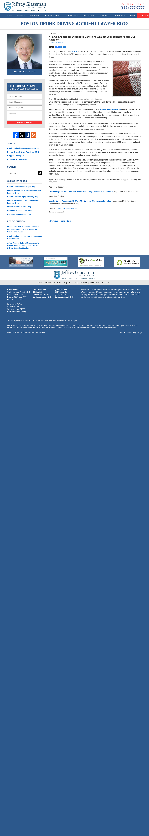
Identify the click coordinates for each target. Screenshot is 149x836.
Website (21, 15)
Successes (88, 15)
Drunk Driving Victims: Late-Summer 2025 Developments (24, 237)
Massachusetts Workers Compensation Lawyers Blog (23, 201)
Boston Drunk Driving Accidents (23, 152)
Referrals (120, 15)
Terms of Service (66, 321)
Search (40, 173)
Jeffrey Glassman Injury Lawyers (33, 332)
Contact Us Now (24, 122)
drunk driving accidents (110, 109)
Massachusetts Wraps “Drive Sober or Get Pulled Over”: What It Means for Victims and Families (23, 229)
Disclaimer (72, 282)
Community (104, 15)
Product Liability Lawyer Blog (19, 210)
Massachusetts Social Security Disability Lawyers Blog (24, 191)
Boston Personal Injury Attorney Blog (22, 197)
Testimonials (71, 15)
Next (69, 221)
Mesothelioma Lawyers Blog (19, 207)
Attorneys (35, 15)
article (74, 51)
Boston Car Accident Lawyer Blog (21, 187)
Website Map (94, 282)
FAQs (132, 15)
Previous (53, 221)
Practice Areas (52, 15)
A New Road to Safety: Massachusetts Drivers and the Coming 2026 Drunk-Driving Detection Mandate (23, 245)
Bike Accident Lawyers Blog (19, 214)
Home (9, 15)
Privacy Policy (59, 282)
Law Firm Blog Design (130, 332)
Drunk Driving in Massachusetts (66, 208)
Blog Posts (106, 282)
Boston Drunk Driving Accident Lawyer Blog (25, 6)
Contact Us (83, 282)
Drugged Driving (15, 156)
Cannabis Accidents (17, 159)
